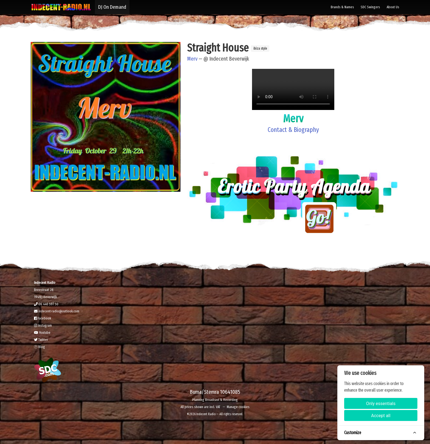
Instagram (43, 325)
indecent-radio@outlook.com (56, 311)
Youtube (42, 332)
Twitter (41, 340)
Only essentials (381, 403)
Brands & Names (342, 7)
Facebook (42, 318)
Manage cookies (238, 407)
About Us (393, 7)
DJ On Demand (112, 7)
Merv (192, 58)
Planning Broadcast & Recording (215, 400)
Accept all (380, 415)
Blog (39, 347)
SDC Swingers (370, 7)
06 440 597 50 (46, 304)
